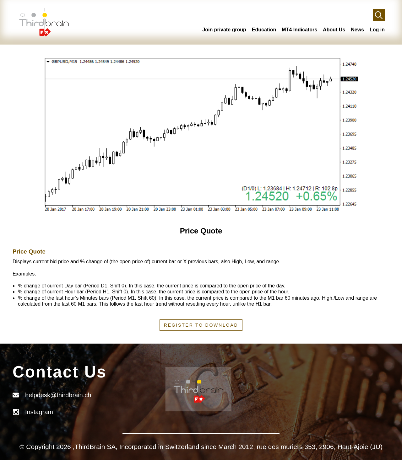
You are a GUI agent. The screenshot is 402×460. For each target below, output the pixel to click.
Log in (377, 29)
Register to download (201, 325)
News (357, 29)
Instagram (39, 412)
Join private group (224, 29)
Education (264, 29)
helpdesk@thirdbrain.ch (58, 395)
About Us (334, 29)
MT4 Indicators (299, 29)
